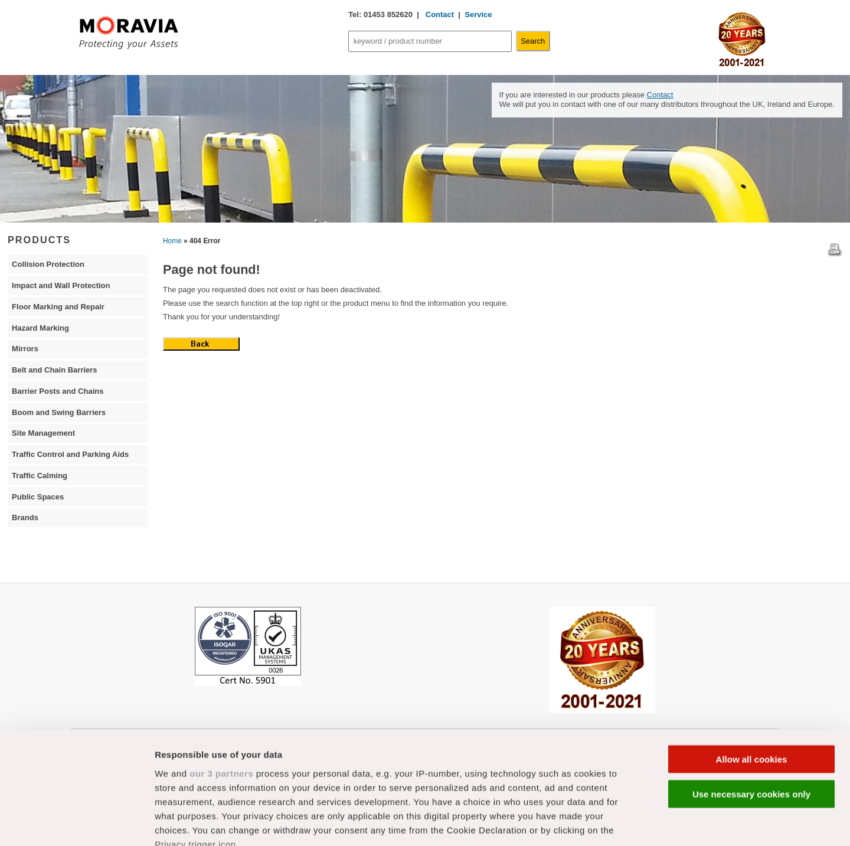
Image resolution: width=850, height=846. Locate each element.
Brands (25, 517)
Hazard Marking (40, 328)
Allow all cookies (751, 664)
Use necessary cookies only (751, 698)
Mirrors (25, 348)
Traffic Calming (39, 475)
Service (478, 14)
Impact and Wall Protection (61, 285)
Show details (619, 823)
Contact (438, 14)
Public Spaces (38, 496)
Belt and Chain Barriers (54, 369)
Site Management (43, 433)
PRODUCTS (39, 239)
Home (172, 241)
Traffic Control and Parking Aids (70, 454)
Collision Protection (48, 264)
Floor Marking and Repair (58, 306)
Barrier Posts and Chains (57, 391)
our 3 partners (221, 677)
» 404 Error (202, 241)
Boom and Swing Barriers (59, 412)
